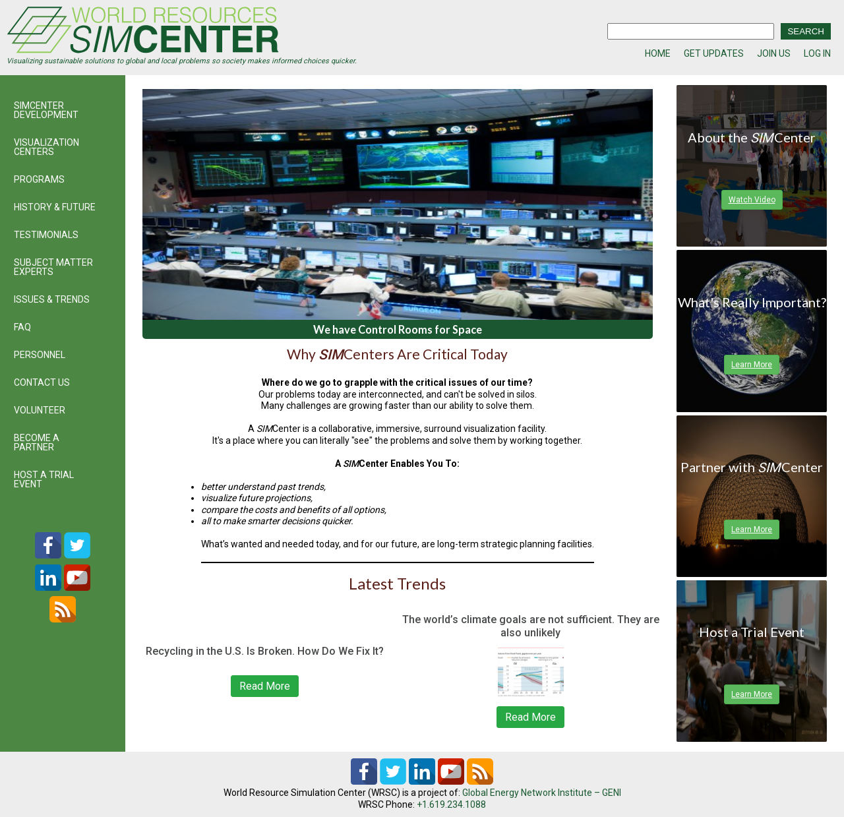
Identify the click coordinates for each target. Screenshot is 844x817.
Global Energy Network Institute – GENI (541, 792)
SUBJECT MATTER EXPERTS (53, 267)
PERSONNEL (39, 354)
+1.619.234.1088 (451, 804)
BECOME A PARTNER (36, 442)
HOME (658, 53)
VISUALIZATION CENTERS (46, 147)
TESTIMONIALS (46, 234)
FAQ (22, 327)
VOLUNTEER (39, 410)
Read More (264, 686)
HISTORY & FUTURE (55, 207)
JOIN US (774, 53)
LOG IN (817, 53)
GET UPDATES (714, 53)
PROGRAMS (39, 179)
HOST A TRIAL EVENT (44, 479)
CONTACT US (42, 382)
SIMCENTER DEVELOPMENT (46, 110)
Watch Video (752, 199)
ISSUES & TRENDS (52, 299)
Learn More (751, 364)
